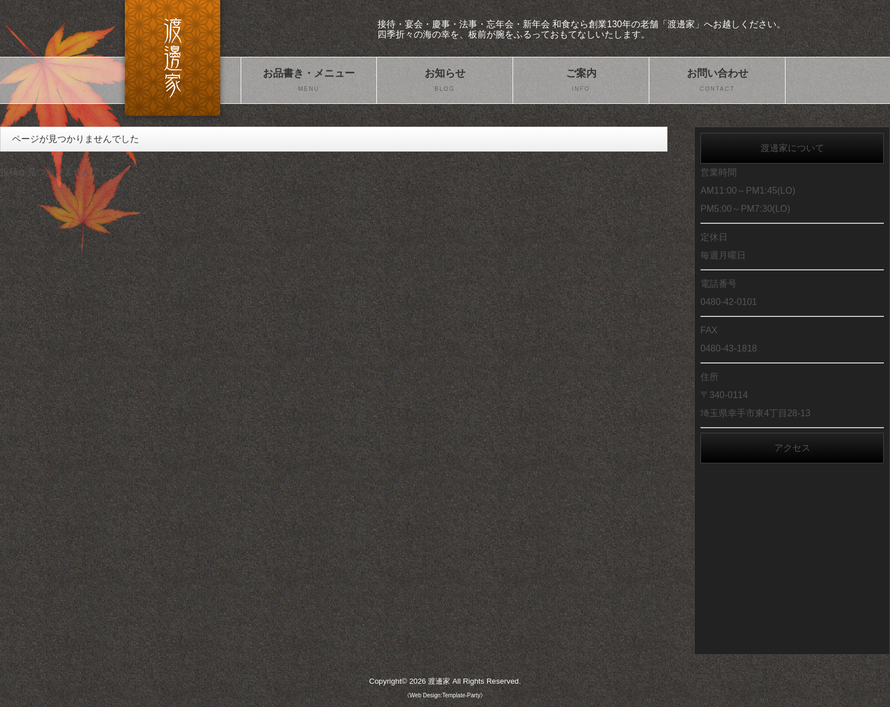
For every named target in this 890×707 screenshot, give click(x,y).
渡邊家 (439, 681)
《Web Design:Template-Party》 (445, 695)
